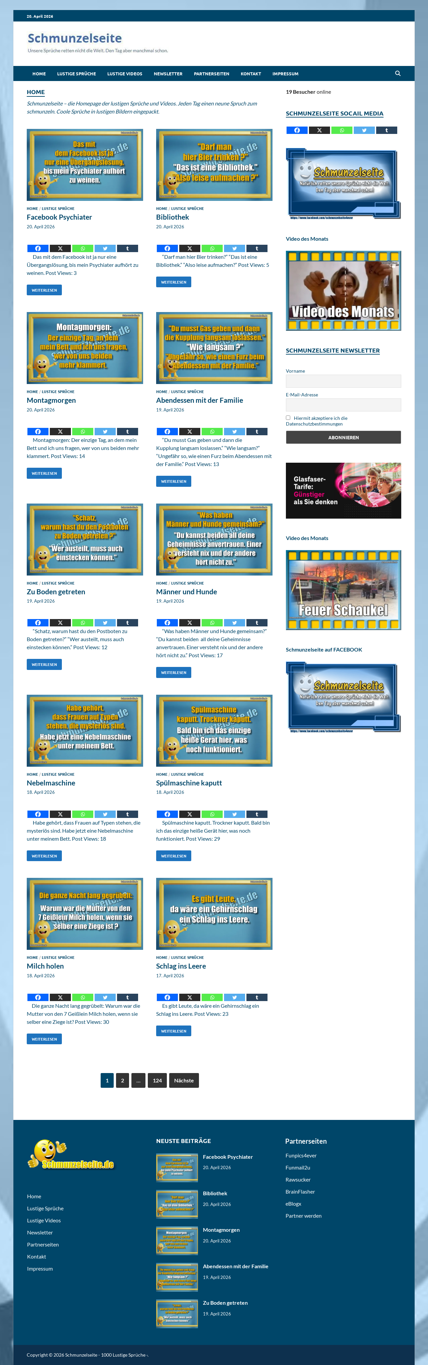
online (308, 91)
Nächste (184, 1080)
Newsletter (168, 73)
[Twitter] (105, 243)
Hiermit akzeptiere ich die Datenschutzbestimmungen (316, 421)
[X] (60, 243)
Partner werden (304, 1215)
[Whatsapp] (82, 243)
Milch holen (45, 966)
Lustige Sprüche (76, 73)
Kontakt (251, 73)
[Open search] (398, 73)
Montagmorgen (51, 400)
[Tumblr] (127, 243)
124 (157, 1080)
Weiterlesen (42, 289)
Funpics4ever (301, 1155)
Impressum (286, 73)
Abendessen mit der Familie (199, 400)
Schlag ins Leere (181, 966)
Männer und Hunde (186, 591)
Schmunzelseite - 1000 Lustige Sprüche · (106, 1355)
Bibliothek (172, 217)
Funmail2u (298, 1167)
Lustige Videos (124, 73)
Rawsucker (298, 1179)
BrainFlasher (300, 1191)
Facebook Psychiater (59, 217)
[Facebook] (37, 243)
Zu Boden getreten (56, 591)
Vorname (295, 371)
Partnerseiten (211, 73)
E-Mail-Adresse (302, 394)
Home (39, 73)
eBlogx (293, 1203)
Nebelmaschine (51, 782)
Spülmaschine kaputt (189, 782)
